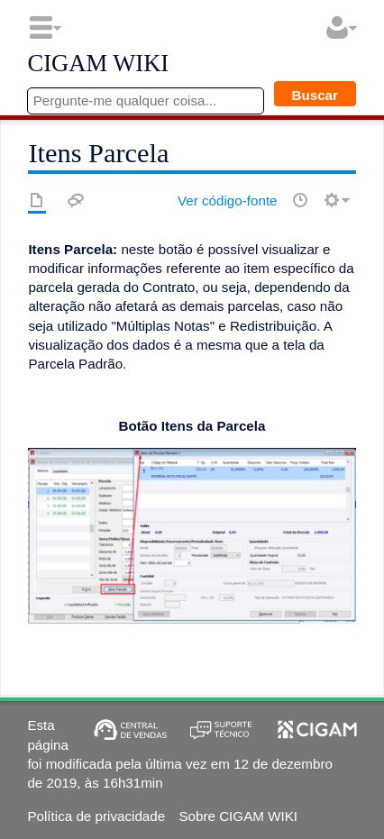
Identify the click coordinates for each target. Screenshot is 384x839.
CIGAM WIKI (98, 64)
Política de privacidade (96, 816)
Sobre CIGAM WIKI (237, 816)
